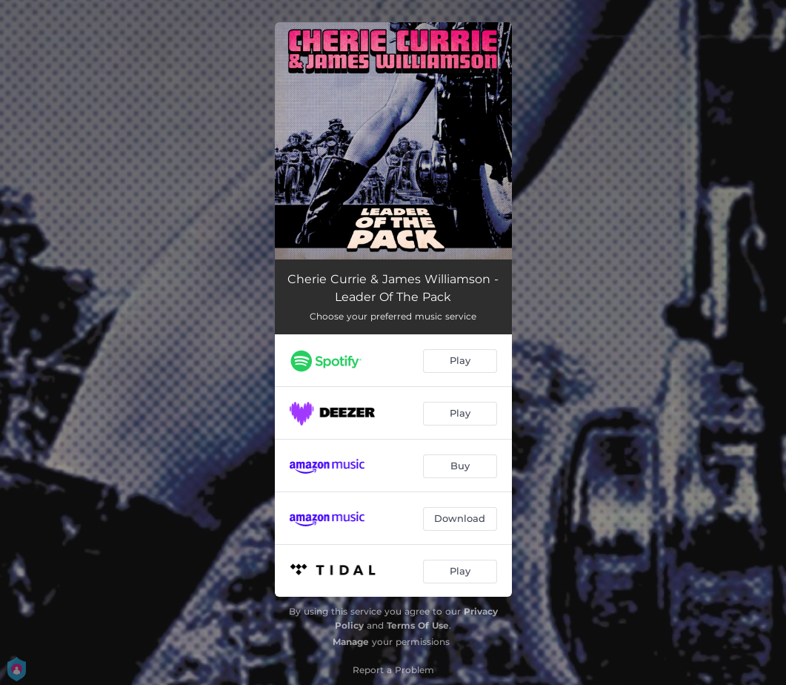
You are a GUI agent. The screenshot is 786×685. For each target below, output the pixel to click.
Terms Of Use (418, 625)
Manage (351, 641)
